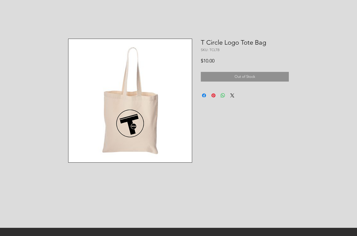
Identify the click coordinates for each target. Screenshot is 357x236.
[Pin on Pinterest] (213, 95)
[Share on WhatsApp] (223, 95)
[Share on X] (232, 95)
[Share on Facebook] (204, 95)
